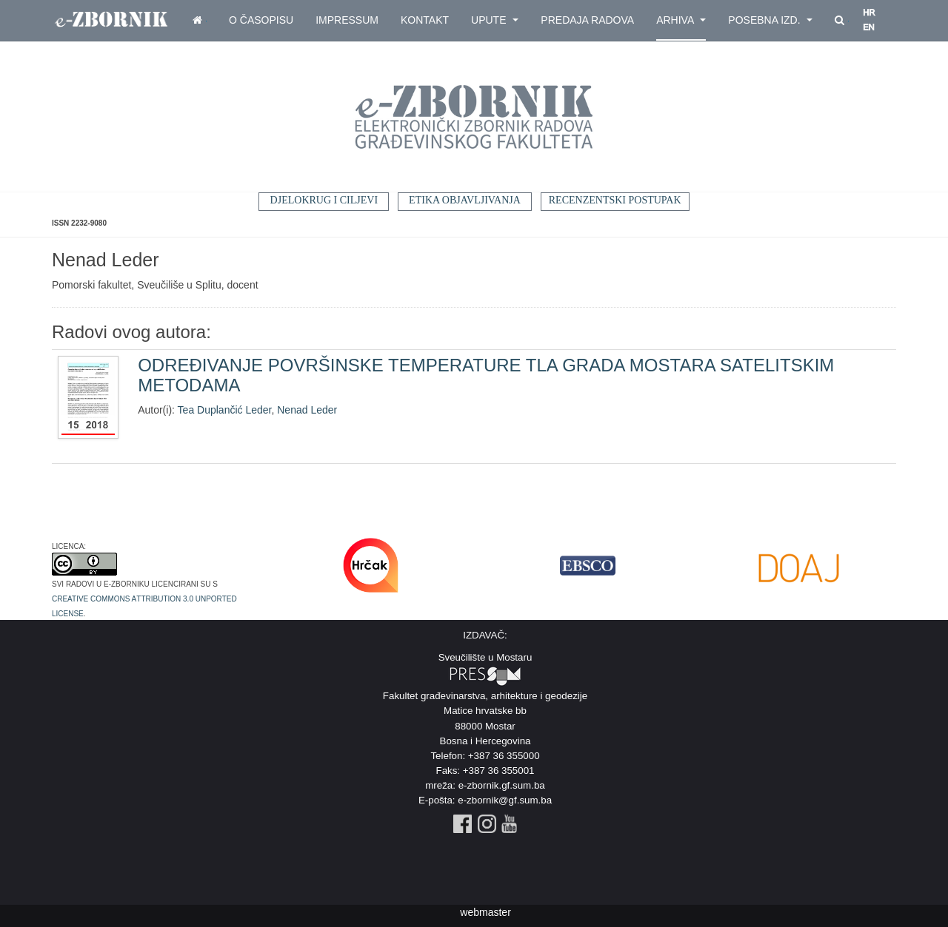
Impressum (347, 20)
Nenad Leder (307, 410)
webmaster (485, 912)
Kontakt (425, 20)
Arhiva (681, 20)
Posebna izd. (770, 20)
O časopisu (261, 20)
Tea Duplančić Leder (225, 410)
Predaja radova (587, 20)
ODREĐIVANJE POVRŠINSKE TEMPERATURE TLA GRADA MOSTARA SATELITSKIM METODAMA (486, 374)
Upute (494, 20)
